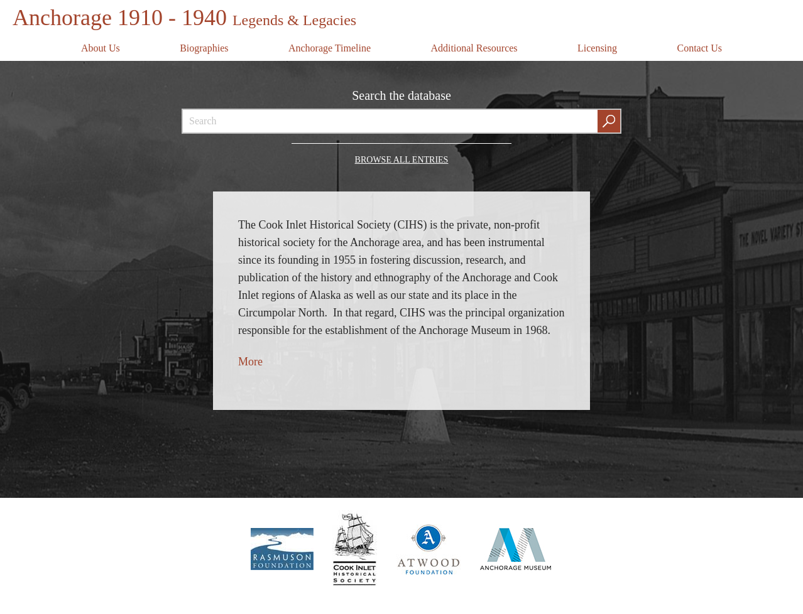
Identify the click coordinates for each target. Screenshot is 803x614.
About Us (100, 48)
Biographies (204, 48)
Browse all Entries (402, 159)
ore (255, 361)
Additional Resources (473, 48)
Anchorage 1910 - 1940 (184, 17)
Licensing (597, 48)
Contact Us (699, 48)
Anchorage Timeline (329, 48)
